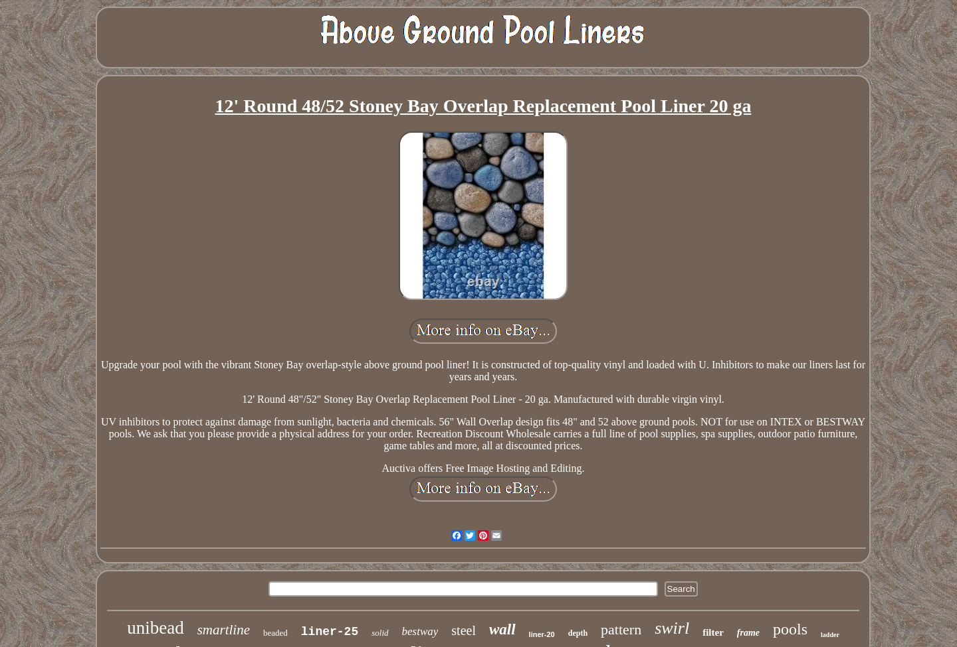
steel (463, 630)
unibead (155, 628)
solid (380, 633)
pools (790, 629)
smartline (223, 630)
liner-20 (542, 634)
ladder (830, 634)
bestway (420, 631)
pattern (621, 629)
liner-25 (329, 631)
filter (713, 632)
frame (748, 633)
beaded (275, 633)
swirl (672, 628)
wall (502, 629)
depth (577, 633)
